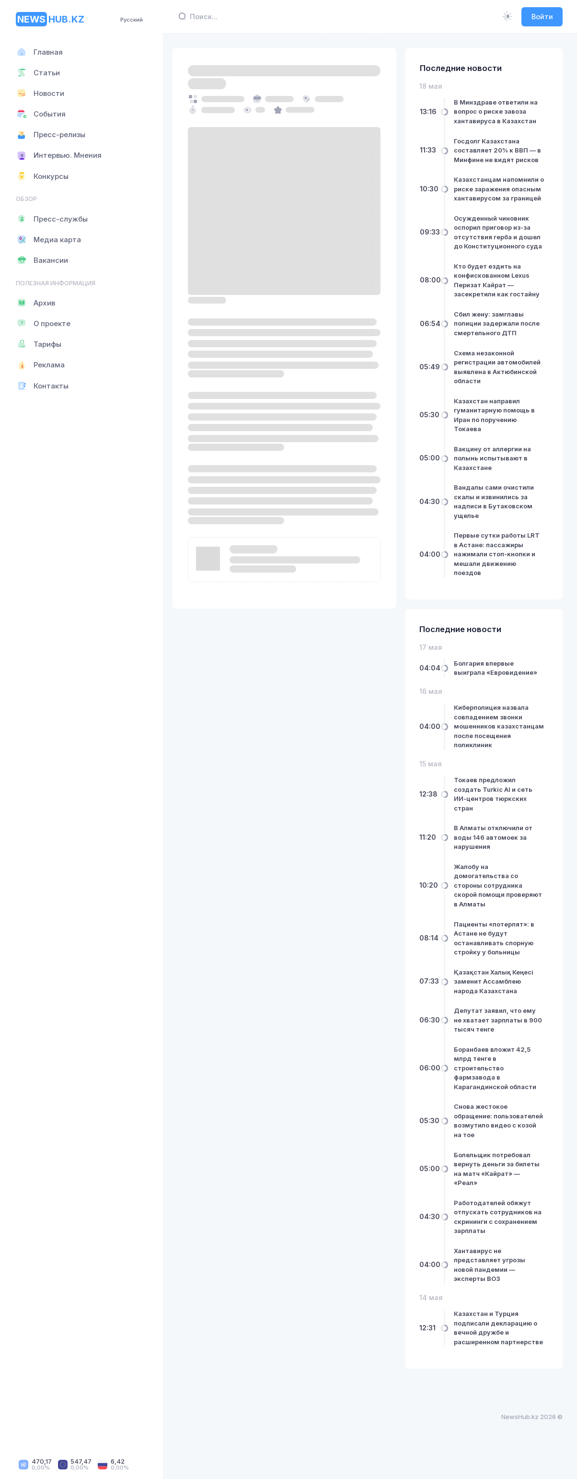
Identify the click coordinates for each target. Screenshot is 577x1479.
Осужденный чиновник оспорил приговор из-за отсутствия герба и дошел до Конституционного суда (500, 241)
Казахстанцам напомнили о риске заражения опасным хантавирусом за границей (499, 193)
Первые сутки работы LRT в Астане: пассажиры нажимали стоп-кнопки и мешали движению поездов (499, 563)
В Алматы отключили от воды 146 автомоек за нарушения (495, 846)
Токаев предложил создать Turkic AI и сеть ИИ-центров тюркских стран (495, 804)
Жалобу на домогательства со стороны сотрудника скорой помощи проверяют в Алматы (500, 894)
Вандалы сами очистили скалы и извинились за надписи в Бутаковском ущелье (496, 511)
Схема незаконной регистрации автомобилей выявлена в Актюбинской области (499, 376)
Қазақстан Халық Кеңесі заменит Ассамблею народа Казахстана (495, 990)
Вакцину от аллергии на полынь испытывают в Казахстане (494, 467)
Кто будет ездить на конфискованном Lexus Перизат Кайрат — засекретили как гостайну (499, 289)
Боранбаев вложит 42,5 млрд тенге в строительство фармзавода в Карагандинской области (497, 1077)
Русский (131, 19)
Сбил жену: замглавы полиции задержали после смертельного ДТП (499, 332)
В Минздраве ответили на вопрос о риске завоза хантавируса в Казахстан (498, 111)
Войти (542, 16)
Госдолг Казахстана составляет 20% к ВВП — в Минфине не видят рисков (499, 150)
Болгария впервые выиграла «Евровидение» (497, 677)
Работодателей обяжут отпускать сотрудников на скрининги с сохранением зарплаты (499, 1226)
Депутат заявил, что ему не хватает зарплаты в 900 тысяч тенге (500, 1029)
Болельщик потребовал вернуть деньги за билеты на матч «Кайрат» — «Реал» (499, 1178)
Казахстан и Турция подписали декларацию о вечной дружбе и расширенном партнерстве (497, 1341)
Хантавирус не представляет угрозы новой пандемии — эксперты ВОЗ (491, 1274)
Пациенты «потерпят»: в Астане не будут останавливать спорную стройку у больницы (496, 947)
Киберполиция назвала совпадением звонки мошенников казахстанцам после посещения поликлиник (494, 735)
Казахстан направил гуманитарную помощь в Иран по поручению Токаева (496, 424)
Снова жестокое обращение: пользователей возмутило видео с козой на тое (499, 1130)
